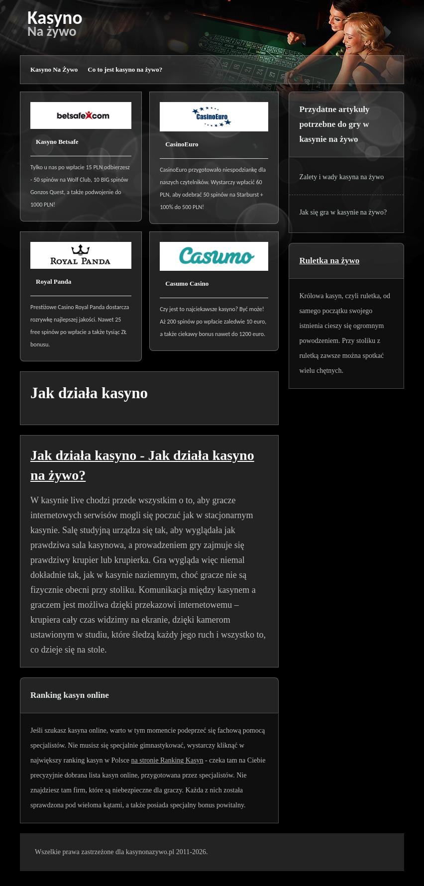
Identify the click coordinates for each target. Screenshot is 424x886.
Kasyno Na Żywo (54, 69)
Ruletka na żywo (329, 260)
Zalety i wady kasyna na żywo (341, 177)
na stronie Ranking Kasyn (167, 760)
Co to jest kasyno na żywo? (125, 69)
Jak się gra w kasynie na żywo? (343, 212)
